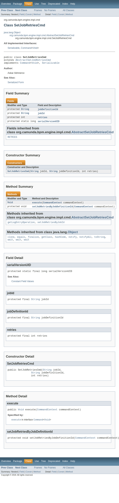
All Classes (68, 10)
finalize (33, 241)
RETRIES (12, 139)
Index (65, 3)
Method (37, 14)
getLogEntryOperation (21, 226)
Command (26, 48)
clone (11, 241)
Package (17, 3)
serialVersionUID (48, 123)
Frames (38, 10)
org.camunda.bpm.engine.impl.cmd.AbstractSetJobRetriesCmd (42, 35)
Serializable (14, 48)
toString (99, 241)
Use (37, 3)
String (25, 111)
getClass (47, 241)
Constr (29, 14)
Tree (43, 3)
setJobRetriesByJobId (50, 226)
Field (21, 14)
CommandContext (52, 205)
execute (37, 205)
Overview (6, 3)
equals (21, 241)
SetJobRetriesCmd (18, 174)
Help (72, 3)
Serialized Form (16, 84)
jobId (41, 115)
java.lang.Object (12, 32)
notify (73, 241)
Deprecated (54, 3)
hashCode (60, 241)
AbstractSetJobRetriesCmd (33, 61)
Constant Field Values (22, 286)
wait (10, 244)
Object (73, 236)
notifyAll (85, 241)
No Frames (50, 10)
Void (35, 48)
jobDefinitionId (48, 111)
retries (42, 119)
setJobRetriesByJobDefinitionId (52, 210)
